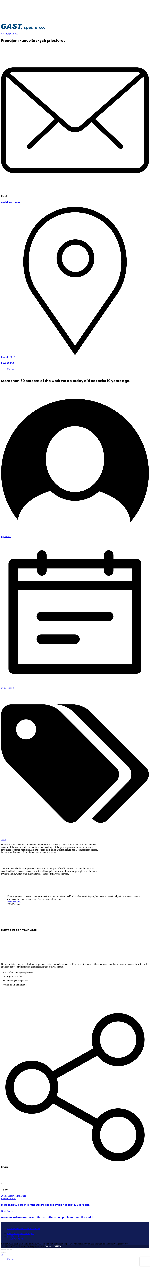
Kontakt (11, 369)
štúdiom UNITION (53, 1246)
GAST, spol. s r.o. (9, 33)
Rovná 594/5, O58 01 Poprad (20, 1233)
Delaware (21, 1196)
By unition (6, 536)
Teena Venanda (14, 901)
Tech (3, 839)
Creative (11, 1196)
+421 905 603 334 (15, 374)
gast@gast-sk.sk (10, 202)
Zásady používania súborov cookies (23, 1228)
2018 (3, 1196)
